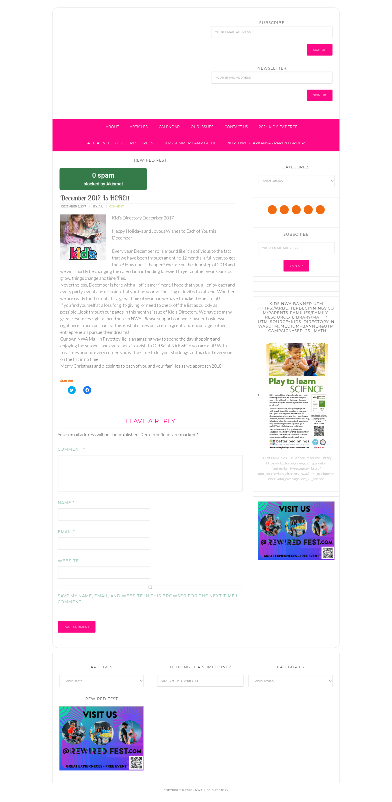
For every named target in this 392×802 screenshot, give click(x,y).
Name (66, 502)
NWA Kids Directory (100, 30)
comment (116, 206)
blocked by (103, 178)
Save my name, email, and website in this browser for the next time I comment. (148, 599)
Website (68, 561)
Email (66, 531)
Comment (71, 449)
